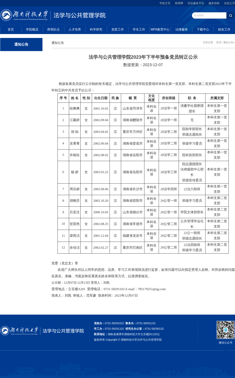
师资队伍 (53, 29)
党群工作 (117, 29)
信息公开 (229, 3)
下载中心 (203, 29)
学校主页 (164, 3)
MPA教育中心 (160, 29)
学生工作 (139, 29)
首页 (11, 29)
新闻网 (179, 3)
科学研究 (96, 29)
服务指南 (214, 3)
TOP (226, 353)
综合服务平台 (196, 3)
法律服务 (181, 29)
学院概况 (32, 29)
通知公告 (228, 42)
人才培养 (74, 29)
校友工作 (224, 29)
